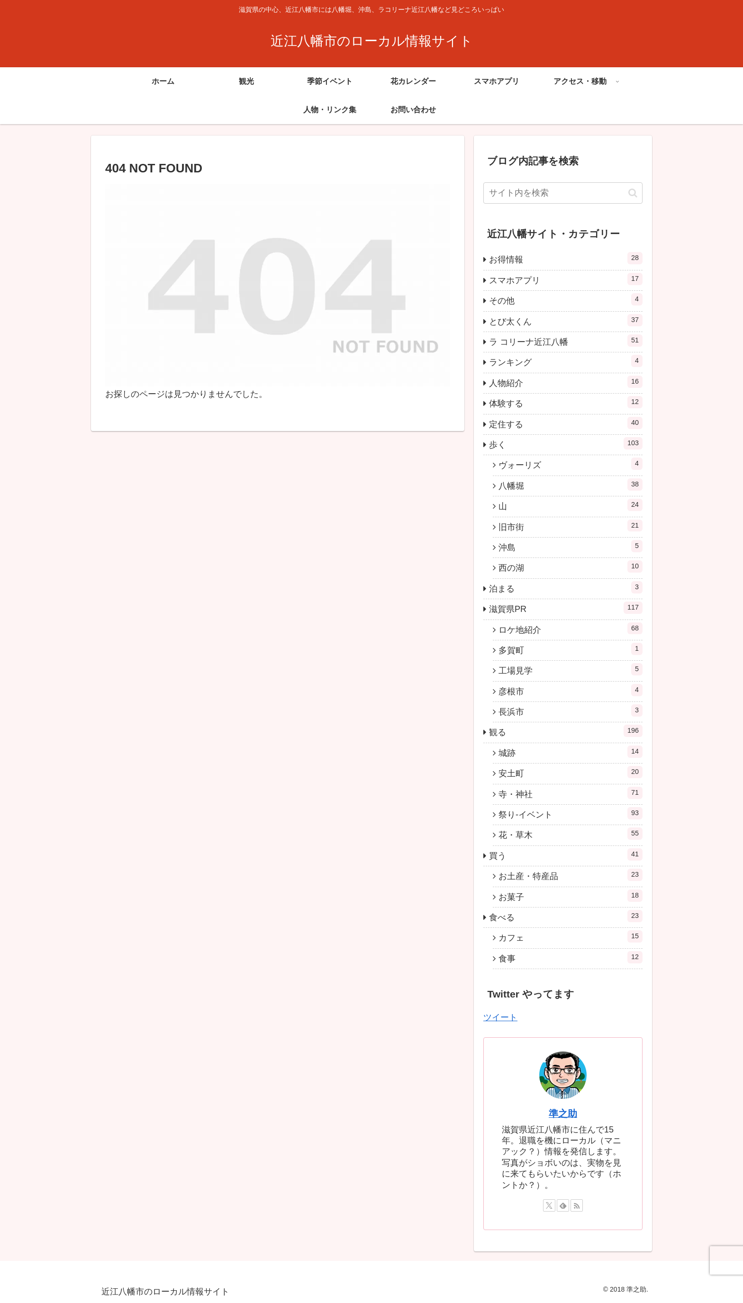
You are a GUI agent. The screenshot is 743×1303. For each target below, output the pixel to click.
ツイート (500, 1017)
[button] (633, 193)
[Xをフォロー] (549, 1205)
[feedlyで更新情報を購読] (563, 1205)
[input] (563, 193)
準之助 (563, 1113)
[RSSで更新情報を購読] (577, 1205)
